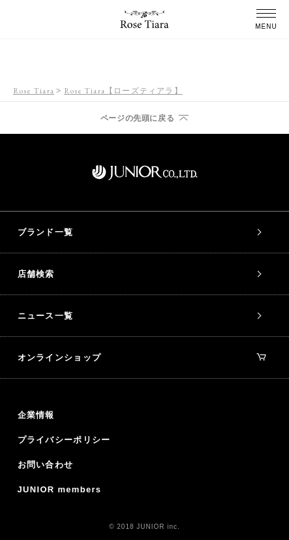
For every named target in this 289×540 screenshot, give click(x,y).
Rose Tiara (33, 91)
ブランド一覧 (46, 232)
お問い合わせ (46, 464)
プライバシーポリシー (64, 440)
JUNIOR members (60, 489)
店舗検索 (36, 274)
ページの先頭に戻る (137, 118)
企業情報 (36, 415)
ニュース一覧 (46, 316)
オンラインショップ (142, 357)
